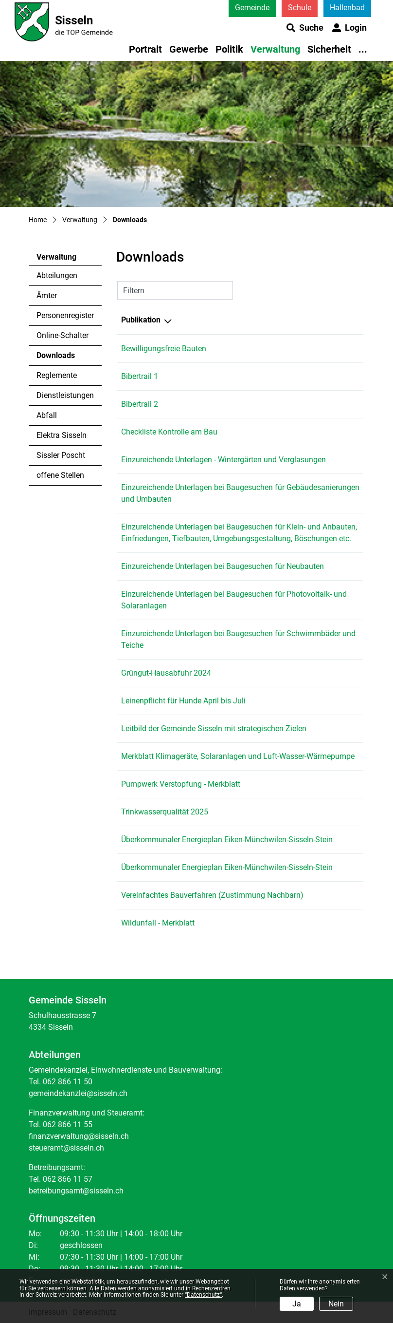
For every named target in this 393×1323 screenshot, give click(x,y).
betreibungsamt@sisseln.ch (76, 1190)
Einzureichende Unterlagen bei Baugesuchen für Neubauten (222, 566)
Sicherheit (329, 49)
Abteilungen (56, 275)
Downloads (63, 358)
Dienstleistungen (65, 395)
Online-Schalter (62, 335)
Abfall (46, 415)
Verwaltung (275, 49)
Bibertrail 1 (139, 376)
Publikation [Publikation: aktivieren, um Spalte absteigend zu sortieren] (141, 319)
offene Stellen (60, 475)
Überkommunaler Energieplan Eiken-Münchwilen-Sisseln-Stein (227, 839)
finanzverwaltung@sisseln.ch (79, 1136)
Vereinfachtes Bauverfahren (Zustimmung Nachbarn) (212, 895)
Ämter (46, 295)
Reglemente (56, 375)
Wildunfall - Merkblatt (158, 922)
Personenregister (65, 315)
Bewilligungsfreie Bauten (163, 348)
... (362, 49)
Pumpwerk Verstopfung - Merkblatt (180, 784)
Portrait (145, 49)
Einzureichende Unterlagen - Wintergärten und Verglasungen (223, 459)
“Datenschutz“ (203, 1294)
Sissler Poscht (60, 455)
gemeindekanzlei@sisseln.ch (78, 1093)
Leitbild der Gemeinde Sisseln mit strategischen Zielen (213, 728)
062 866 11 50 (67, 1081)
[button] (305, 28)
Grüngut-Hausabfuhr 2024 (166, 673)
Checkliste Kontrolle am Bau (169, 431)
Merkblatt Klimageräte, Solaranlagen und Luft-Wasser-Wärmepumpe (238, 756)
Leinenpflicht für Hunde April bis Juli (183, 700)
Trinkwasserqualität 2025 (164, 811)
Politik (229, 49)
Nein (336, 1303)
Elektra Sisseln (61, 435)
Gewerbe (188, 49)
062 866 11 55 (67, 1124)
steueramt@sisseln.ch (66, 1148)
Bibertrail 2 (139, 404)
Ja (296, 1303)
